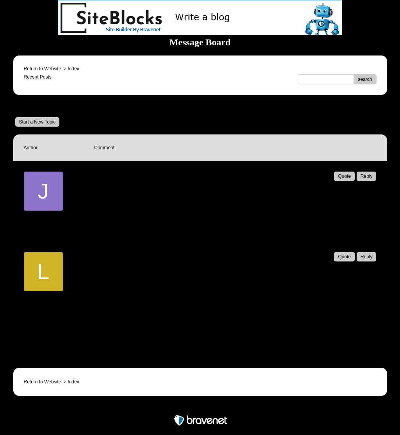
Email (112, 227)
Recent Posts (38, 77)
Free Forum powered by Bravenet (200, 407)
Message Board (40, 106)
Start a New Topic (37, 122)
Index (73, 69)
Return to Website (42, 69)
